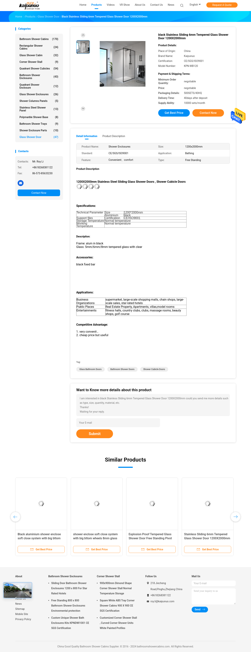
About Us (20, 598)
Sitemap (20, 608)
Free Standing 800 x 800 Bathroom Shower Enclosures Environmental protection (68, 605)
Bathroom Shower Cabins (38, 39)
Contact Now (38, 192)
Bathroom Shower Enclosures (38, 77)
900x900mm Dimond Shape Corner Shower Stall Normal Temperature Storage (116, 588)
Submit (95, 434)
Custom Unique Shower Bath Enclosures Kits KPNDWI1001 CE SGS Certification (70, 623)
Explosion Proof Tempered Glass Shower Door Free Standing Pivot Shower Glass (150, 538)
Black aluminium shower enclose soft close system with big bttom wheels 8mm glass (39, 538)
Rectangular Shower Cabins (38, 47)
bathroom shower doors (122, 369)
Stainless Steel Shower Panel (38, 109)
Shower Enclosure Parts (38, 130)
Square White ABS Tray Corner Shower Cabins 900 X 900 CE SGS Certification (117, 605)
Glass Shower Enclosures (38, 94)
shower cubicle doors (154, 369)
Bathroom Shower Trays (38, 124)
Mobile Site (21, 614)
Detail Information (86, 136)
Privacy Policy (23, 619)
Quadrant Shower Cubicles (38, 68)
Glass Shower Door (38, 137)
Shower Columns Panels (38, 101)
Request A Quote (222, 4)
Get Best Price (174, 113)
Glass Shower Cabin (38, 55)
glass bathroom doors (90, 369)
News (18, 603)
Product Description (113, 136)
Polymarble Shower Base (38, 117)
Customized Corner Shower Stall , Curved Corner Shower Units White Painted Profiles (118, 623)
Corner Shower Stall (38, 62)
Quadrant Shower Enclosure (38, 86)
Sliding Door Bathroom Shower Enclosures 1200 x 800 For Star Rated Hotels (69, 588)
